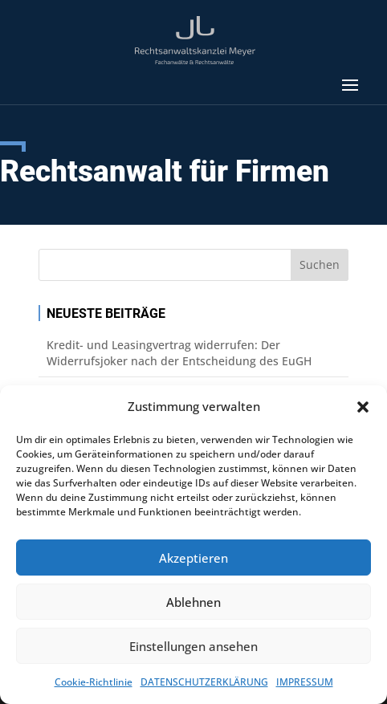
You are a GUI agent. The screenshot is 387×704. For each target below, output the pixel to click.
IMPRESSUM (304, 682)
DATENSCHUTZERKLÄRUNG (204, 682)
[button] (363, 407)
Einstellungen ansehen (193, 646)
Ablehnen (193, 602)
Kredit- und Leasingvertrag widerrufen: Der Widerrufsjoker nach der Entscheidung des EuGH (179, 352)
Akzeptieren (193, 558)
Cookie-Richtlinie (93, 682)
